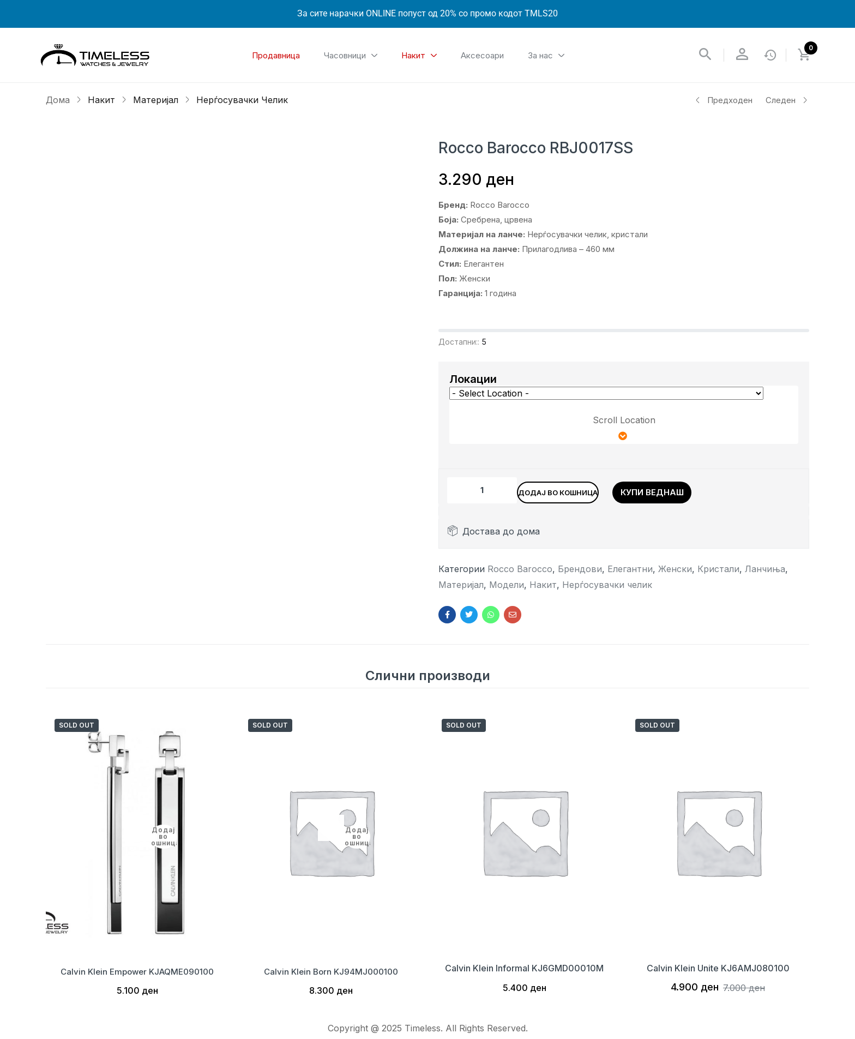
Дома (58, 99)
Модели (506, 590)
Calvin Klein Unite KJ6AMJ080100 (718, 973)
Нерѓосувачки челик (242, 99)
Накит (101, 99)
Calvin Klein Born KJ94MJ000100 (331, 973)
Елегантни (630, 574)
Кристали (718, 574)
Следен (787, 100)
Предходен (723, 100)
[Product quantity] (482, 490)
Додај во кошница (584, 490)
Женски (675, 574)
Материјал (155, 99)
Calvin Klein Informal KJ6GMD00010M (524, 973)
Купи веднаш (707, 490)
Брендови (580, 574)
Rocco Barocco (519, 574)
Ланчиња (765, 574)
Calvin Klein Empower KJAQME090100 (137, 973)
